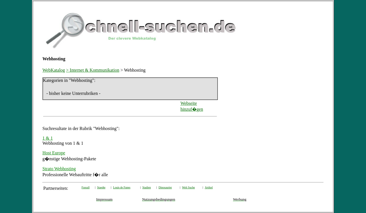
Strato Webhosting (59, 168)
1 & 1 (47, 138)
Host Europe (53, 152)
